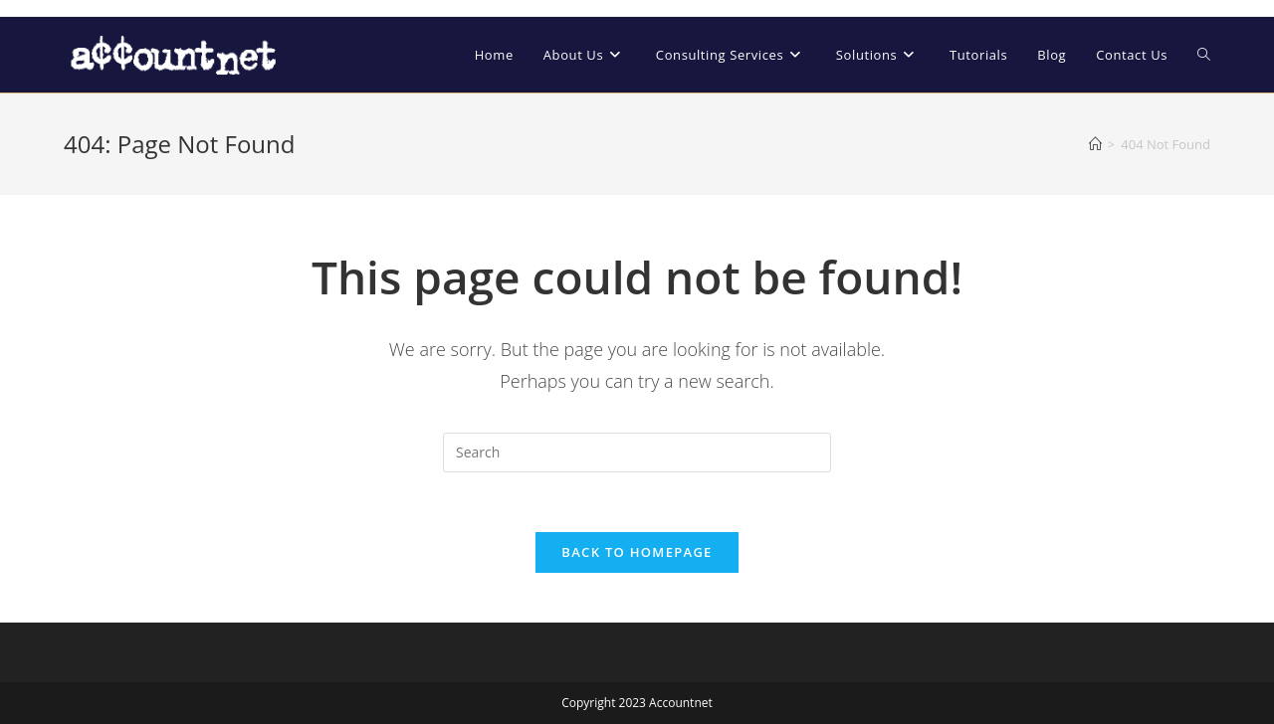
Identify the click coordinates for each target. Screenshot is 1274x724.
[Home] (1095, 144)
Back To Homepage (636, 552)
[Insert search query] (637, 452)
